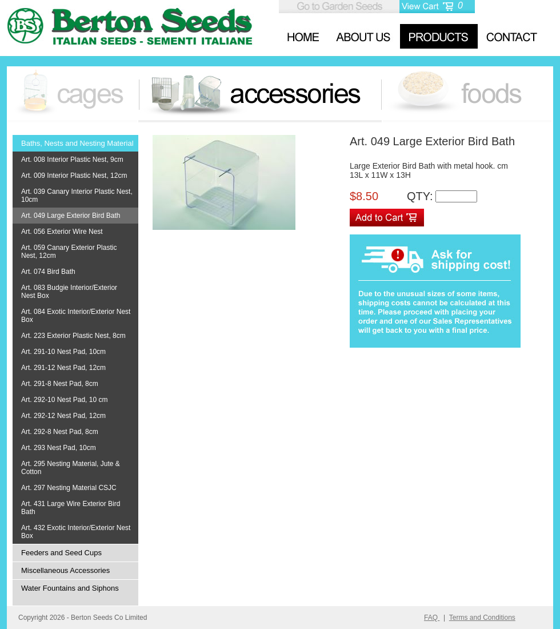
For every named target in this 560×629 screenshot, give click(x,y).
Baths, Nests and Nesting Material (77, 143)
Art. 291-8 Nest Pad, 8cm (59, 384)
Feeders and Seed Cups (61, 552)
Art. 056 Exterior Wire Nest (62, 232)
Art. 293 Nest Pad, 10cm (58, 448)
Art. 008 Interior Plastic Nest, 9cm (72, 160)
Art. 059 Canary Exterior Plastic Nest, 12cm (69, 252)
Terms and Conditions (482, 618)
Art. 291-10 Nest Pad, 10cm (63, 352)
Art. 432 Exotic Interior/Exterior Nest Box (75, 532)
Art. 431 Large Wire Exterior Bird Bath (70, 508)
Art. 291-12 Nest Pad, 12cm (63, 368)
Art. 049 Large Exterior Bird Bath (70, 216)
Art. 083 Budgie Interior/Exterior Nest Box (69, 292)
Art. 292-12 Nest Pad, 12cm (63, 416)
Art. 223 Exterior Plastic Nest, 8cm (73, 336)
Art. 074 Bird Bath (48, 272)
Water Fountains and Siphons (70, 588)
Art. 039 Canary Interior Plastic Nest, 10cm (77, 196)
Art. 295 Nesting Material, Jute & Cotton (70, 468)
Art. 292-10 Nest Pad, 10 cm (64, 400)
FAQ (431, 618)
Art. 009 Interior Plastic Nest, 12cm (74, 176)
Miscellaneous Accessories (65, 570)
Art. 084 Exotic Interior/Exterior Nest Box (75, 316)
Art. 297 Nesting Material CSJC (69, 488)
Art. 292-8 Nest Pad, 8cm (59, 432)
